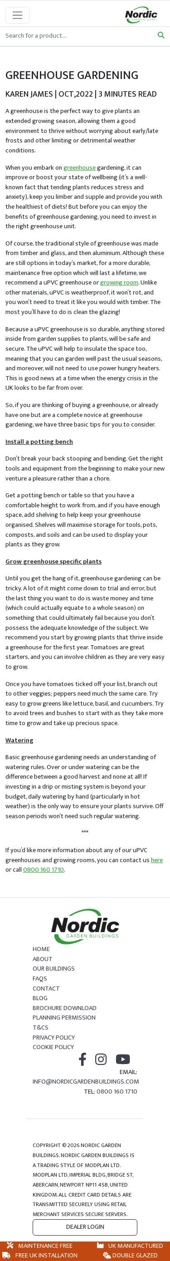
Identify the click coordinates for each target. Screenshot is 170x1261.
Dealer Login (85, 1227)
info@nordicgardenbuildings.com (86, 1081)
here (157, 860)
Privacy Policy (54, 1037)
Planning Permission (64, 1017)
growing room (119, 282)
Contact (46, 988)
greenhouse (79, 167)
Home (41, 949)
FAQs (40, 978)
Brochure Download (65, 1008)
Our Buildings (54, 968)
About (43, 959)
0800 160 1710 (43, 869)
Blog (40, 998)
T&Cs (41, 1027)
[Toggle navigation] (17, 15)
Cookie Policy (53, 1047)
